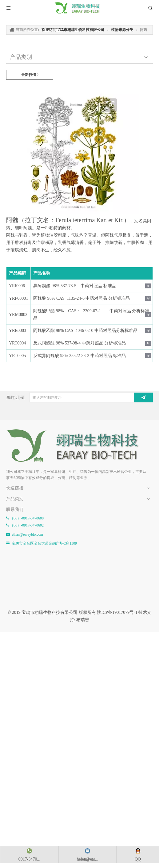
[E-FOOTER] (77, 445)
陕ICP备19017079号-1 (117, 612)
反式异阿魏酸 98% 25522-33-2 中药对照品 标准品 (79, 355)
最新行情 (29, 74)
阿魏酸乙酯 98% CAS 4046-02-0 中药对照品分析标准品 (85, 330)
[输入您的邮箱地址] (85, 397)
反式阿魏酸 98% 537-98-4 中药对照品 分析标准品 (79, 343)
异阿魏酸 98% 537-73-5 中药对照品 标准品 (74, 285)
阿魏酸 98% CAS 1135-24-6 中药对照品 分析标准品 (81, 298)
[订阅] (143, 397)
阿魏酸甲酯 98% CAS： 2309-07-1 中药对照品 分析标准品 (91, 315)
